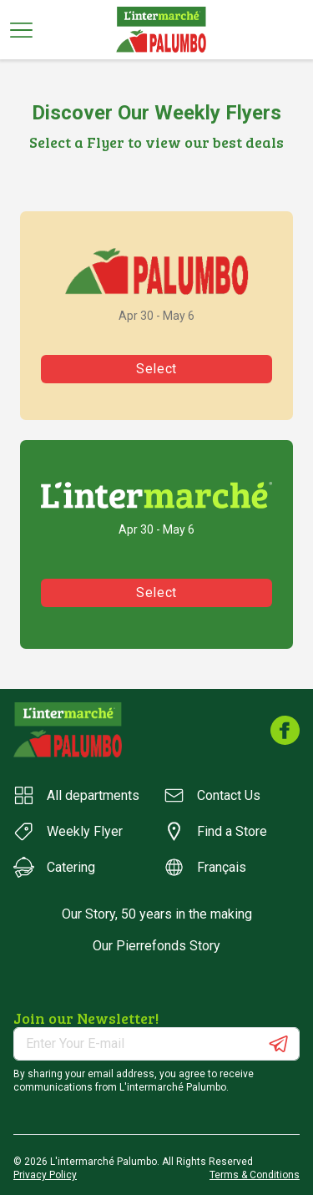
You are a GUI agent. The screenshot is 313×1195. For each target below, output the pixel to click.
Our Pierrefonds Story (156, 946)
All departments (76, 795)
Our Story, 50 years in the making (157, 914)
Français (205, 867)
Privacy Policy (45, 1175)
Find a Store (215, 831)
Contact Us (212, 795)
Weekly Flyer (68, 831)
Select (156, 369)
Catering (54, 867)
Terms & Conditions (255, 1175)
